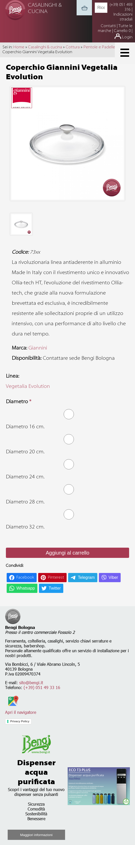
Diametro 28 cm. (25, 502)
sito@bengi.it (31, 682)
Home (18, 47)
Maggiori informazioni (36, 835)
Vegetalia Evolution (28, 386)
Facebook (25, 578)
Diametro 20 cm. (25, 452)
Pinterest (56, 578)
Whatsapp (25, 588)
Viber (113, 577)
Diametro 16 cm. (25, 427)
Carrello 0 (122, 31)
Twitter (55, 588)
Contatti (109, 26)
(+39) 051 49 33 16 (42, 687)
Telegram (86, 577)
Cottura (73, 47)
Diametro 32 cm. (25, 527)
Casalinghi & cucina (45, 47)
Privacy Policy (19, 721)
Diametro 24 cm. (25, 477)
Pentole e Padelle (99, 47)
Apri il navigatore (20, 710)
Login (127, 37)
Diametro (18, 401)
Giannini (37, 348)
